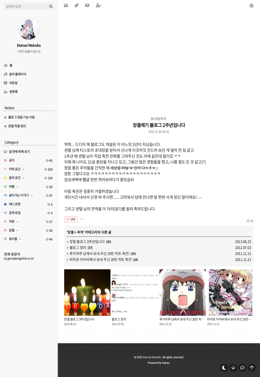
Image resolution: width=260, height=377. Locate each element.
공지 (28, 160)
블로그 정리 (78, 247)
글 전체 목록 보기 (17, 151)
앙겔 (70, 232)
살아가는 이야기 (28, 195)
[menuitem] (66, 5)
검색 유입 (28, 212)
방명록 (13, 91)
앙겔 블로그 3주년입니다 (87, 241)
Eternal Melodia (152, 357)
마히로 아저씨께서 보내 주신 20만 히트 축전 (101, 259)
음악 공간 (28, 177)
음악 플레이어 (17, 74)
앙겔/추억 (160, 119)
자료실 (13, 83)
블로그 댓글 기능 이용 (21, 117)
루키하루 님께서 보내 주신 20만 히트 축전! (99, 253)
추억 (80, 232)
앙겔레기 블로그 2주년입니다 (159, 124)
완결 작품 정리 (17, 126)
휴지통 (28, 239)
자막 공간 (28, 169)
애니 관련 (28, 204)
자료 (28, 221)
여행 (28, 186)
